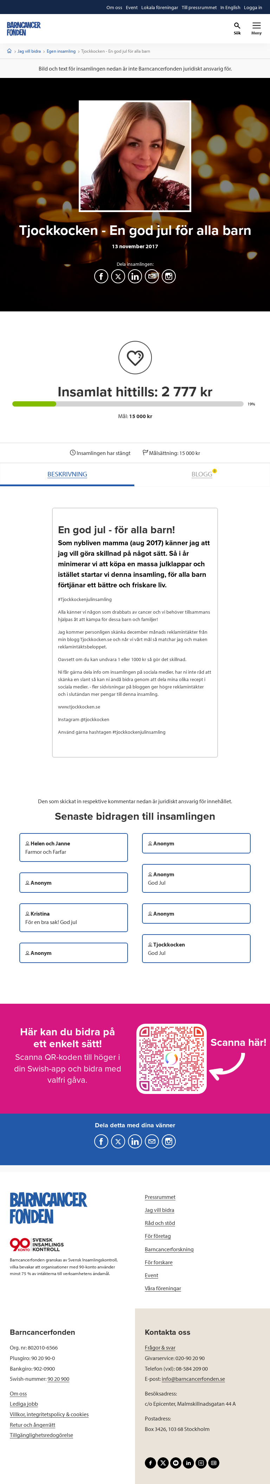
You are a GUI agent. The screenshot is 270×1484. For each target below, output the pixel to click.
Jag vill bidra (29, 51)
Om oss (18, 1393)
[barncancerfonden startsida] (23, 29)
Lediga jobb (24, 1403)
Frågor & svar (160, 1347)
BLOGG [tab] (204, 473)
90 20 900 (58, 1378)
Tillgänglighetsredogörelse (41, 1434)
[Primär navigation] (256, 29)
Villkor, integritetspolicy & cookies (49, 1414)
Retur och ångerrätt (32, 1424)
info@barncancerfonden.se (193, 1378)
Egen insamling (61, 51)
